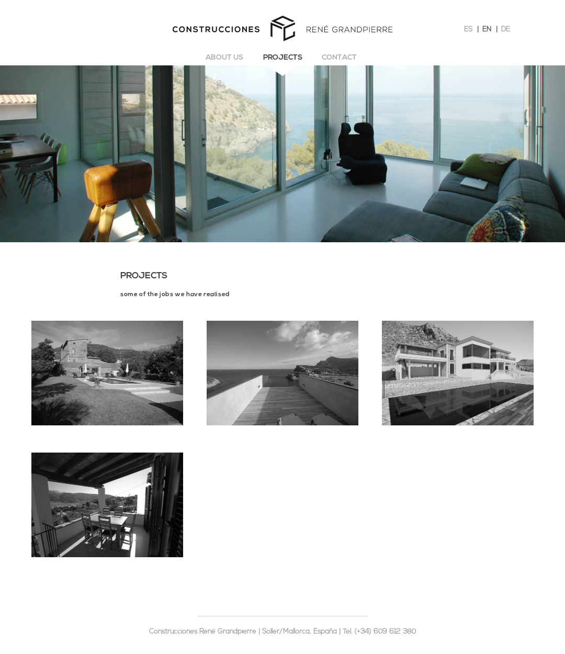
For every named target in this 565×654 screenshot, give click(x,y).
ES (468, 29)
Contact (339, 58)
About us (224, 58)
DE (505, 29)
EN (486, 29)
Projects (282, 58)
